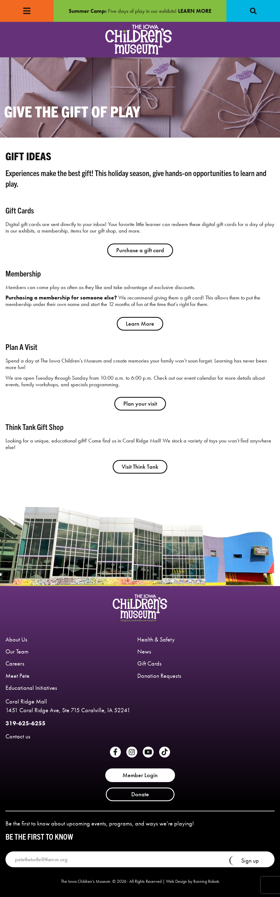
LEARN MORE (194, 10)
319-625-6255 (25, 723)
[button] (253, 11)
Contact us (17, 736)
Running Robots (206, 881)
